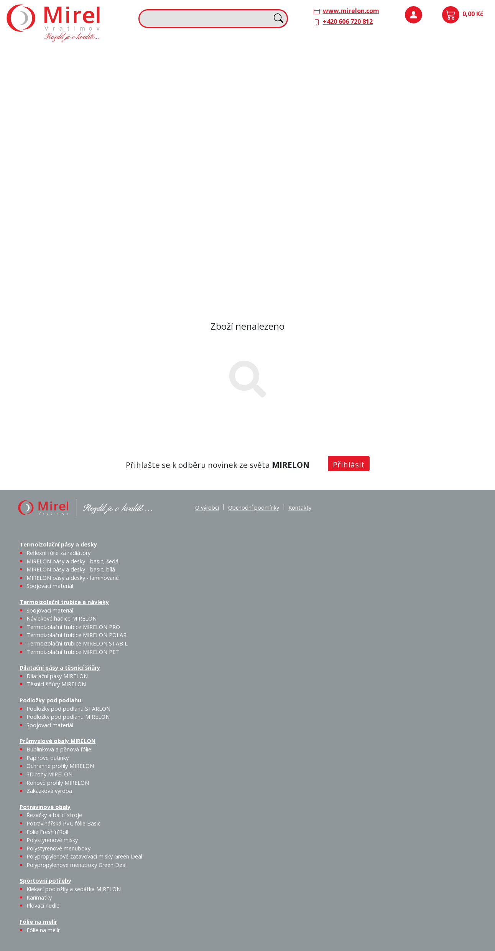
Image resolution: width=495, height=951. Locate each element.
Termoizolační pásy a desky (50, 54)
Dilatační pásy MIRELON (57, 676)
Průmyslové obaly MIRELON (415, 108)
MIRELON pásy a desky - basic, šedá (69, 88)
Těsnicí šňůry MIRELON (310, 74)
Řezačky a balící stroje (42, 208)
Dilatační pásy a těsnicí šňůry (295, 54)
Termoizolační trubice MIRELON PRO (73, 627)
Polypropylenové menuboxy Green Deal (55, 280)
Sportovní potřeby (158, 183)
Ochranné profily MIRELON (458, 128)
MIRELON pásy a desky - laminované (72, 577)
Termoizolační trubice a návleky (178, 54)
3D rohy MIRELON (49, 774)
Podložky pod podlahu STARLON (407, 79)
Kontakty (299, 507)
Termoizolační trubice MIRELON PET (197, 120)
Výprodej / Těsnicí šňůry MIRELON (331, 113)
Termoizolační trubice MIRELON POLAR (76, 635)
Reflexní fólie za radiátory (58, 552)
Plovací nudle (211, 199)
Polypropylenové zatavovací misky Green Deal (84, 856)
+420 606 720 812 (348, 21)
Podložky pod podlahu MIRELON (432, 79)
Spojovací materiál (119, 120)
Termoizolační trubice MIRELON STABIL (77, 643)
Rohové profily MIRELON (432, 159)
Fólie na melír (272, 183)
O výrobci (207, 507)
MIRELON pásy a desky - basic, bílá (94, 88)
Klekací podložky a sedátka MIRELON (73, 889)
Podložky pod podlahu (407, 54)
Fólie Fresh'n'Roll (96, 199)
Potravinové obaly (37, 183)
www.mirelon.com (351, 11)
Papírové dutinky (432, 123)
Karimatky (192, 194)
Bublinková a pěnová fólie (411, 133)
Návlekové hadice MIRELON (192, 74)
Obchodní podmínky (253, 507)
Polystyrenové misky (52, 840)
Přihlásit (349, 464)
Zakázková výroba (460, 155)
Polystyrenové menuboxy (58, 848)
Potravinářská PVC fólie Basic (63, 823)
